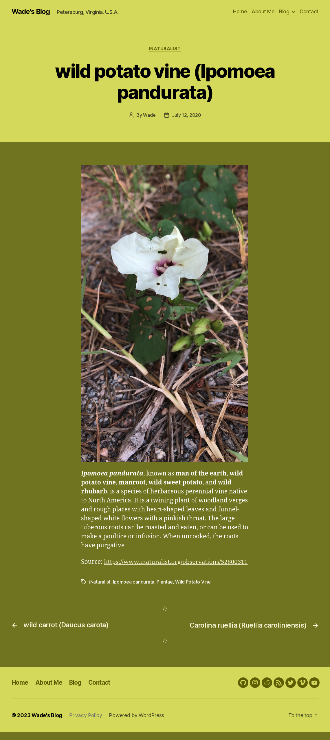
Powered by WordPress (137, 724)
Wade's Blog (31, 11)
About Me (263, 11)
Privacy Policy (85, 724)
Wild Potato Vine (193, 591)
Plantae (165, 591)
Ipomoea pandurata (133, 591)
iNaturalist (165, 49)
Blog (284, 11)
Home (240, 11)
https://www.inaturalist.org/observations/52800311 (154, 571)
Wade (149, 115)
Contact (309, 11)
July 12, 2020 (186, 115)
